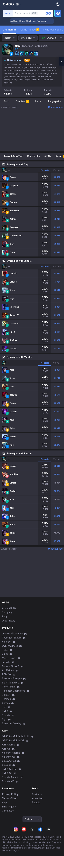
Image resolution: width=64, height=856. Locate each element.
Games (6, 703)
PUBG (5, 650)
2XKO (5, 654)
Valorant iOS (9, 757)
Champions (9, 29)
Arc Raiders (8, 670)
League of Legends (12, 633)
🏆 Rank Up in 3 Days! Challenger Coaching (31, 21)
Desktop (6, 699)
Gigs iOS (6, 765)
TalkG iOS (7, 773)
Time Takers (9, 686)
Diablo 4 (6, 695)
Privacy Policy (10, 794)
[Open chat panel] (61, 61)
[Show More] (18, 4)
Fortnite (6, 662)
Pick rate (44, 170)
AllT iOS (6, 748)
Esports (6, 715)
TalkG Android (9, 769)
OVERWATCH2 (10, 645)
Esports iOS (8, 781)
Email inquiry (9, 806)
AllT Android (8, 744)
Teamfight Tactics (12, 637)
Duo (4, 707)
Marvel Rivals (9, 658)
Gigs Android (9, 761)
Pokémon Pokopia (12, 678)
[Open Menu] (57, 4)
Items (38, 101)
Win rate (57, 170)
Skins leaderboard (53, 29)
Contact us (8, 810)
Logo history (8, 620)
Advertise (37, 798)
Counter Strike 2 (10, 666)
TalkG (5, 711)
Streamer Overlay (11, 723)
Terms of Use (9, 798)
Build (6, 101)
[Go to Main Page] (8, 4)
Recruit (36, 802)
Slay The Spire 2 (10, 682)
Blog (4, 616)
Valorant (6, 641)
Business (37, 794)
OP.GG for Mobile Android (15, 736)
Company (7, 612)
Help (4, 802)
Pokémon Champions (13, 690)
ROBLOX (6, 674)
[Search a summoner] (48, 13)
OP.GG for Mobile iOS (13, 740)
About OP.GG (9, 608)
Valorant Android (11, 752)
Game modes (29, 29)
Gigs (4, 719)
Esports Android (10, 777)
